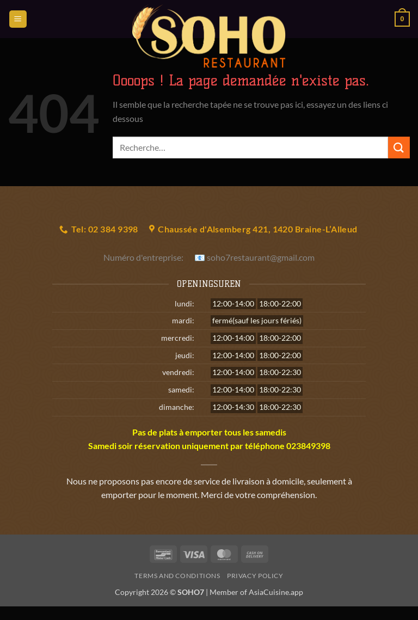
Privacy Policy (255, 576)
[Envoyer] (399, 147)
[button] (18, 19)
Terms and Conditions (177, 576)
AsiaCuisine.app (276, 592)
